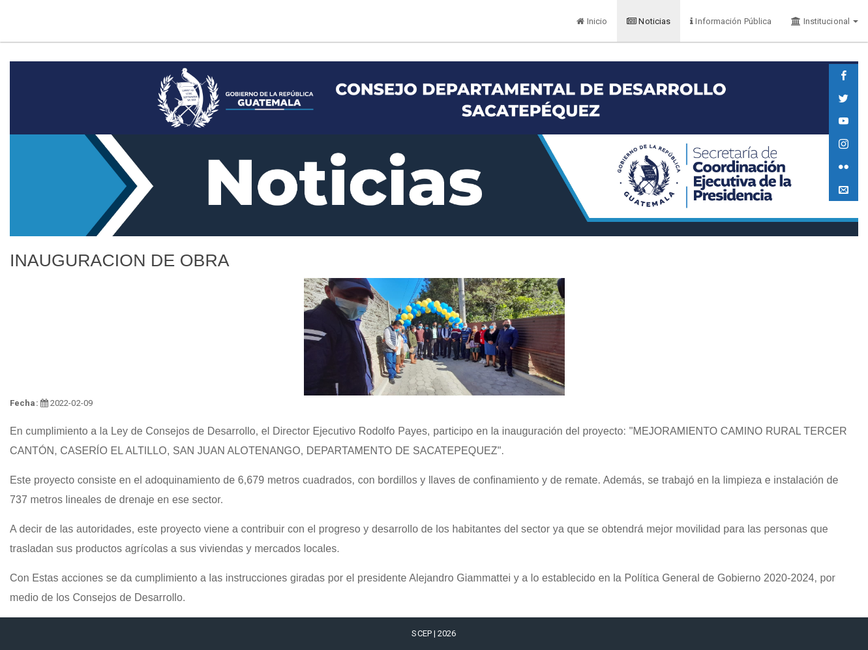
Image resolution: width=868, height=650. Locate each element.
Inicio (591, 21)
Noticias (648, 21)
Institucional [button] (824, 21)
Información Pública (730, 21)
